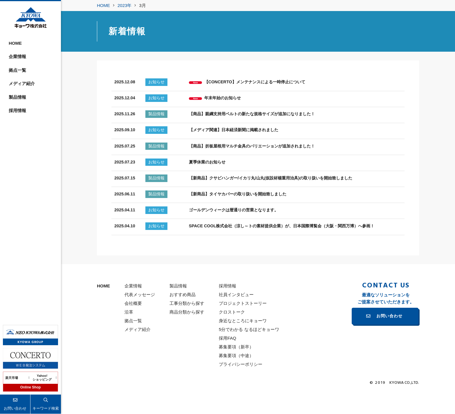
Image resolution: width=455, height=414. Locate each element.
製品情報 (17, 97)
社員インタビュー (236, 317)
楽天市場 (11, 377)
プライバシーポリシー (240, 386)
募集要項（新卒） (236, 369)
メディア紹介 (22, 83)
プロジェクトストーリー (243, 325)
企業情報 (17, 56)
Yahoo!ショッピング (42, 377)
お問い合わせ (389, 338)
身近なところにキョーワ (243, 343)
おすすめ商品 (182, 317)
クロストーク (232, 334)
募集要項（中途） (236, 378)
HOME (15, 43)
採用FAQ (227, 360)
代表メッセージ (139, 317)
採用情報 (17, 110)
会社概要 (133, 325)
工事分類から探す (186, 325)
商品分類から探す (186, 334)
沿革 (128, 334)
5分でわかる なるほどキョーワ (249, 352)
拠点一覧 (17, 70)
